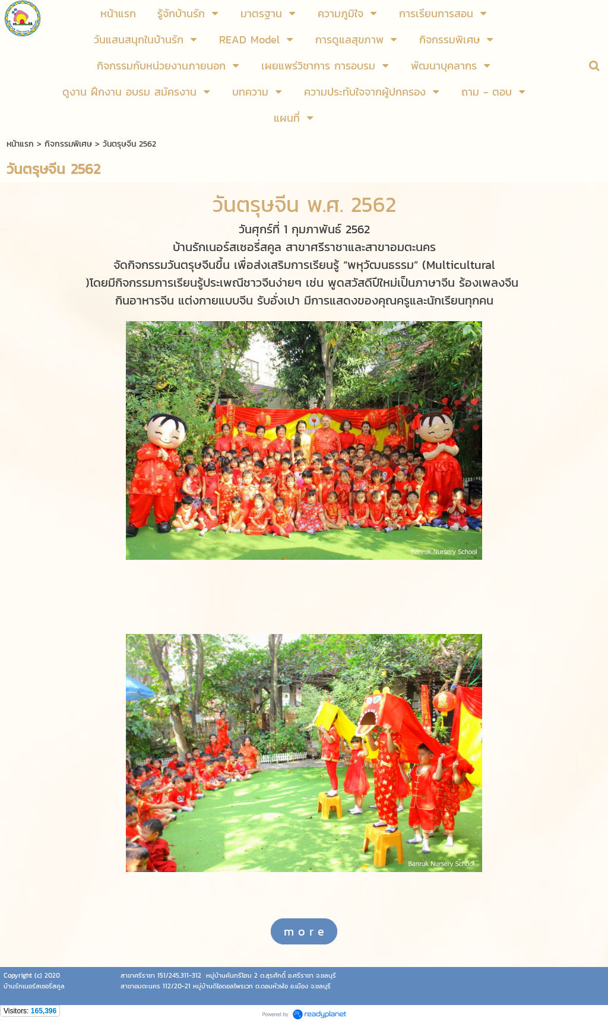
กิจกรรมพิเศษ (68, 144)
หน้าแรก (20, 144)
